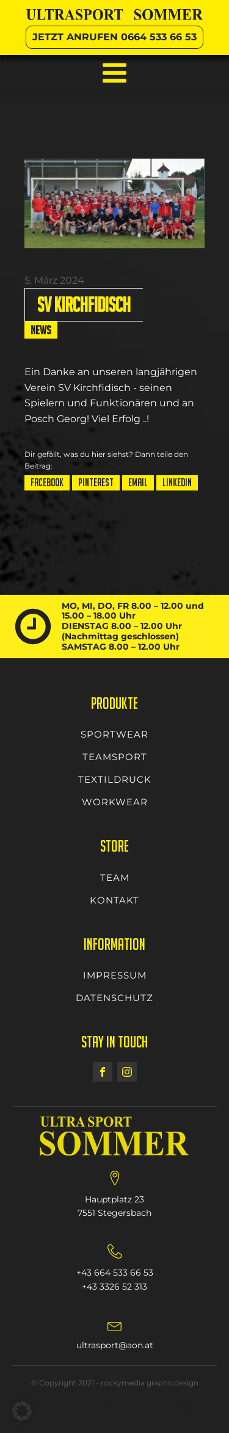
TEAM (114, 877)
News (41, 330)
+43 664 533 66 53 (114, 1272)
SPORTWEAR (114, 734)
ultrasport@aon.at (114, 1345)
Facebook (47, 482)
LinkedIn (177, 482)
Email (138, 482)
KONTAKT (114, 900)
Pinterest (96, 482)
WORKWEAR (115, 802)
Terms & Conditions (179, 1410)
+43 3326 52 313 (114, 1286)
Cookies (44, 1410)
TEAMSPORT (114, 757)
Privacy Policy (106, 1410)
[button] (22, 1411)
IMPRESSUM (115, 975)
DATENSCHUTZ (114, 998)
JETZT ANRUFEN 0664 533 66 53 (114, 37)
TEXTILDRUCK (114, 779)
